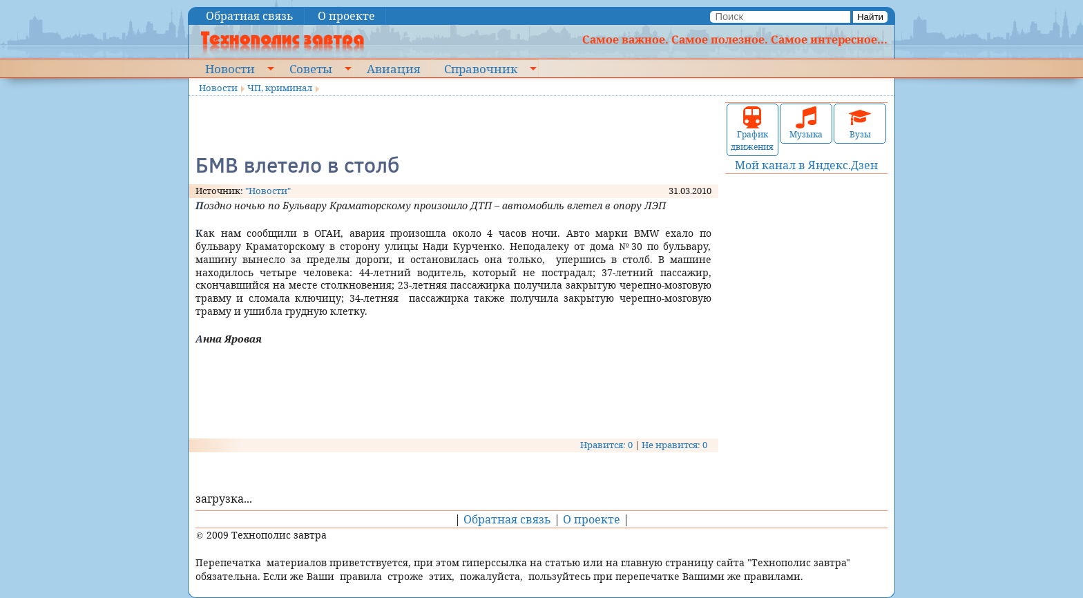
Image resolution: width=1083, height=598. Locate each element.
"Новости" (268, 190)
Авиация (393, 68)
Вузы (860, 123)
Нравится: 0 (606, 444)
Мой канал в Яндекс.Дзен (806, 165)
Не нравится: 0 (674, 444)
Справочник (480, 68)
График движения (752, 129)
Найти (870, 17)
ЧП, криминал (279, 87)
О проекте (346, 15)
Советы (310, 68)
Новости (230, 68)
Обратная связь (250, 15)
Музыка (806, 123)
